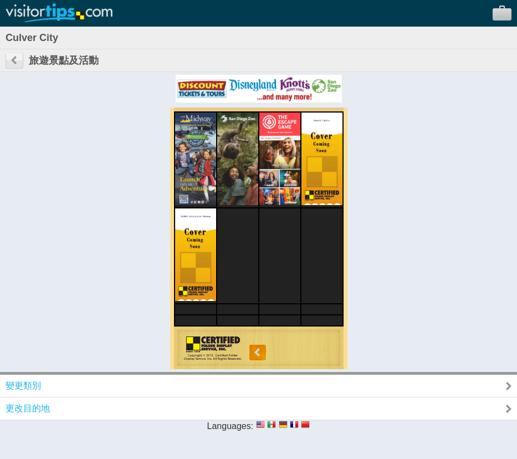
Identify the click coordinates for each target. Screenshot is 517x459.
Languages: (230, 426)
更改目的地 (28, 408)
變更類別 (23, 385)
